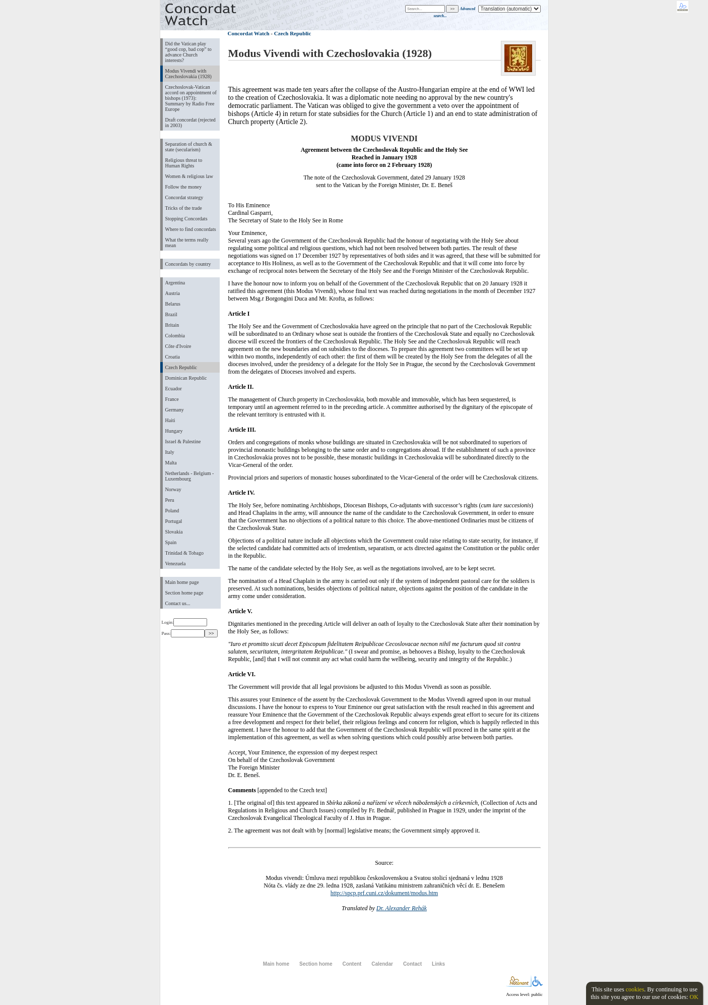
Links (438, 964)
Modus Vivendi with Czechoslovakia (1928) (188, 73)
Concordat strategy (184, 197)
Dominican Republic (186, 378)
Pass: (183, 633)
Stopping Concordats (186, 218)
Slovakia (174, 532)
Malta (171, 462)
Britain (172, 325)
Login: (185, 622)
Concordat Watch (249, 33)
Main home (276, 964)
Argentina (175, 282)
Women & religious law (189, 176)
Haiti (170, 420)
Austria (172, 293)
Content (351, 964)
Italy (169, 452)
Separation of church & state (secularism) (188, 146)
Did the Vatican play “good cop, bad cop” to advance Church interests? (188, 52)
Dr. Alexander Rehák (401, 908)
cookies (635, 989)
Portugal (173, 521)
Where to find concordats (190, 229)
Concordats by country (188, 264)
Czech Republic (181, 367)
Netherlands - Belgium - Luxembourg (189, 476)
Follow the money (183, 187)
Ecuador (173, 388)
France (172, 399)
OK (693, 996)
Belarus (173, 304)
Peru (169, 500)
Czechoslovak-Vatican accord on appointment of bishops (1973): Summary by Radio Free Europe (191, 98)
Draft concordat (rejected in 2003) (190, 122)
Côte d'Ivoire (178, 346)
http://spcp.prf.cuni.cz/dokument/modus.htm (384, 893)
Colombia (175, 335)
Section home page (184, 593)
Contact (412, 964)
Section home (315, 964)
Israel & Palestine (183, 441)
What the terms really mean (187, 242)
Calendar (382, 964)
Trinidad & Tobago (184, 553)
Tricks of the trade (183, 208)
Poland (172, 510)
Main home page (182, 582)
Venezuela (175, 563)
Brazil (171, 314)
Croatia (172, 357)
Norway (173, 489)
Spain (171, 542)
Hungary (174, 431)
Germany (174, 409)
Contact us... (177, 603)
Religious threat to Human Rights (184, 162)
